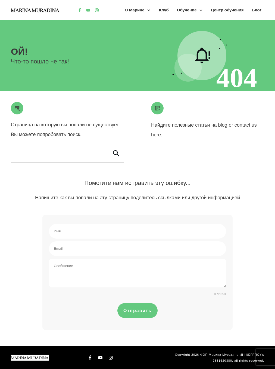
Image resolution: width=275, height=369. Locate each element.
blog (222, 125)
